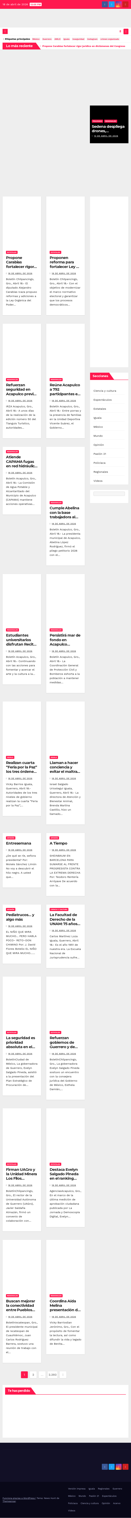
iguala (66, 39)
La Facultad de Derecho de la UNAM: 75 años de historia (63, 922)
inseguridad (78, 39)
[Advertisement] (65, 75)
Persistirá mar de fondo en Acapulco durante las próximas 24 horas (65, 646)
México (35, 39)
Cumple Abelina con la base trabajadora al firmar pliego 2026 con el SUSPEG (64, 519)
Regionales (110, 121)
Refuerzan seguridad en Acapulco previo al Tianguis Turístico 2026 (21, 394)
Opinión (10, 838)
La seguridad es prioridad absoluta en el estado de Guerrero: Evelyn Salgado (21, 1049)
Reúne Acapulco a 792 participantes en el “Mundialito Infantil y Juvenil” (65, 396)
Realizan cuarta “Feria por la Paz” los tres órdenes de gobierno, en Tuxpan (21, 772)
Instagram (92, 39)
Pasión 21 (99, 454)
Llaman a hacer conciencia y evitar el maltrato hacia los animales (65, 772)
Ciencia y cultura (59, 910)
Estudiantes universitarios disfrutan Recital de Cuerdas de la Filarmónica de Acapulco (21, 646)
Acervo (116, 1503)
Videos (98, 481)
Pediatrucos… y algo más (20, 917)
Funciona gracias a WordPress (19, 1498)
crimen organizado (109, 39)
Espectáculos (102, 400)
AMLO (58, 39)
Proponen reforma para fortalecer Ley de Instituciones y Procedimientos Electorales (65, 269)
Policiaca (97, 121)
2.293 (53, 1375)
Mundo (98, 436)
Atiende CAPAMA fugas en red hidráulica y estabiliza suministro (21, 466)
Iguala (10, 757)
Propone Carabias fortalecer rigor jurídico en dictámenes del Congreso (20, 269)
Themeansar (9, 1501)
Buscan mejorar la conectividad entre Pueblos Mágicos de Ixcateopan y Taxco (20, 1312)
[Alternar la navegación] (125, 31)
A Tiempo (58, 843)
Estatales (12, 253)
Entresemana (18, 843)
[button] (120, 31)
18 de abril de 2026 (20, 274)
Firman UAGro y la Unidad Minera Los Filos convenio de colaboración (21, 1178)
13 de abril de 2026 (106, 136)
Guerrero (47, 39)
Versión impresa (76, 1489)
